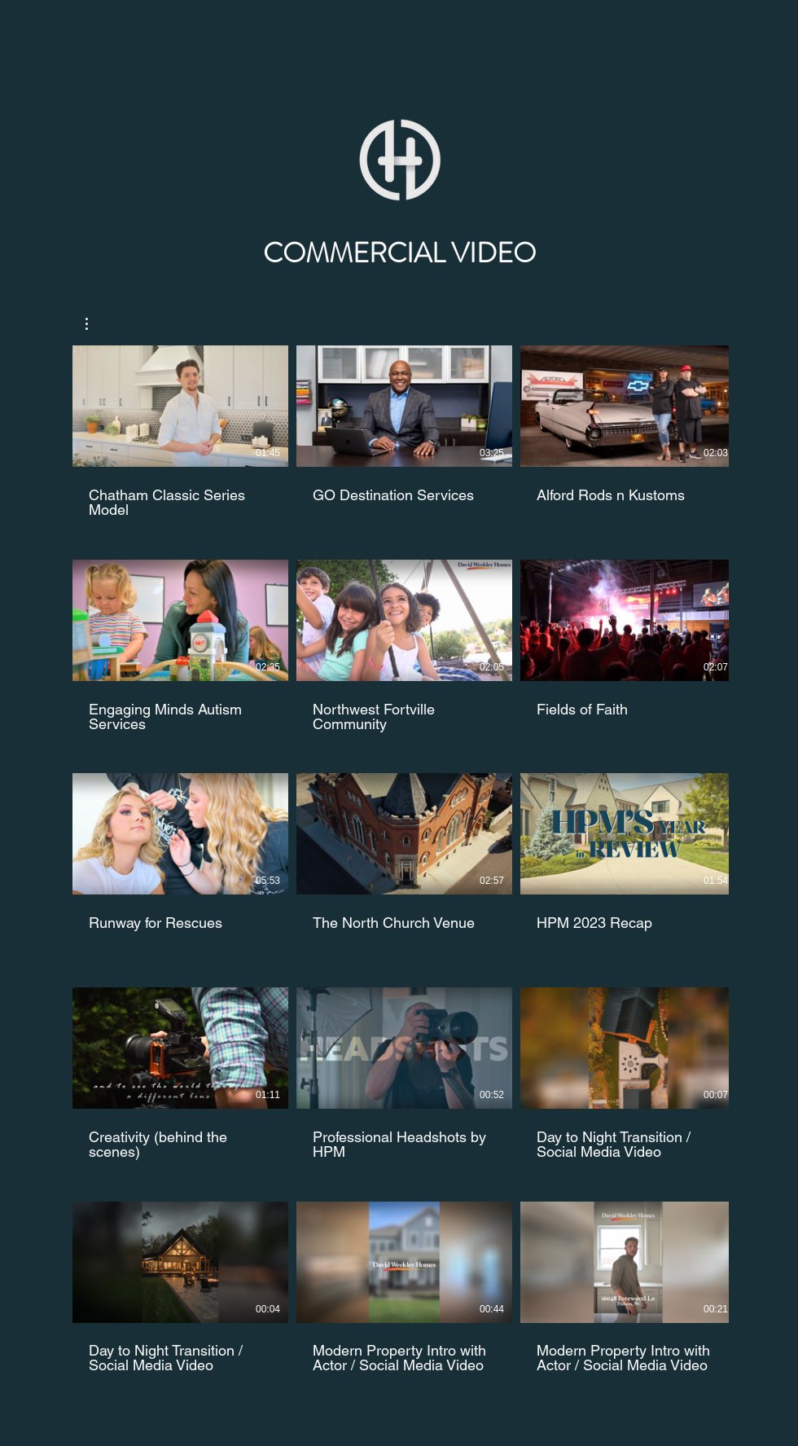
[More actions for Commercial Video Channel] (95, 324)
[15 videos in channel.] (399, 860)
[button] (95, 324)
